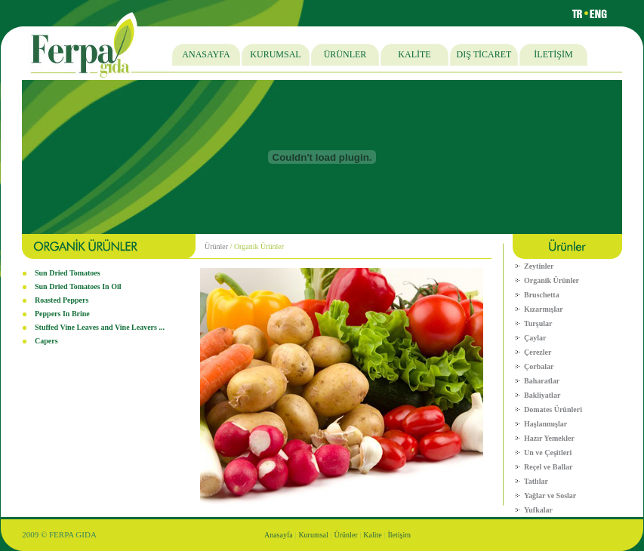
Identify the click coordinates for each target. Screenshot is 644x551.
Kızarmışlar (543, 309)
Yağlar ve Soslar (550, 495)
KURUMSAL (275, 54)
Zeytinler (538, 266)
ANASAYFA (206, 54)
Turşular (538, 323)
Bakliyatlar (542, 395)
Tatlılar (536, 481)
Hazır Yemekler (549, 438)
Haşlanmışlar (545, 424)
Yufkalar (538, 510)
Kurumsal (313, 535)
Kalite (372, 535)
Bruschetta (541, 295)
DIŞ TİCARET (484, 54)
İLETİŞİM (553, 54)
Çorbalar (538, 366)
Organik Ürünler (551, 280)
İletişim (399, 535)
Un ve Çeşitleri (548, 452)
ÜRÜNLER (345, 54)
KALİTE (414, 54)
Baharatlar (541, 381)
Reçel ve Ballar (548, 467)
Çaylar (535, 338)
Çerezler (537, 352)
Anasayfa (278, 535)
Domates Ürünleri (553, 409)
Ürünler (216, 246)
